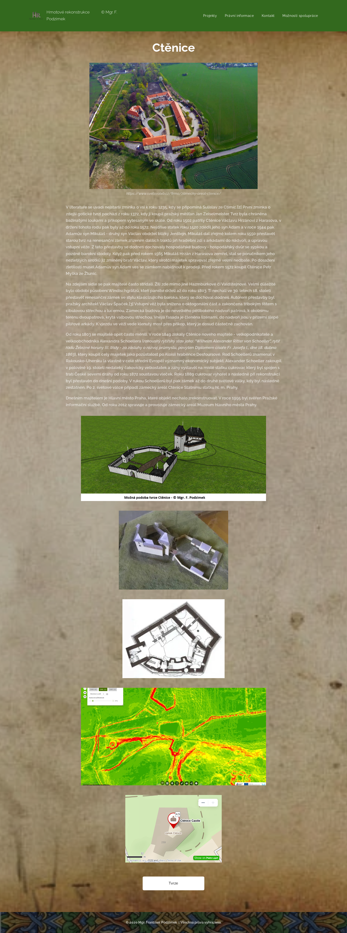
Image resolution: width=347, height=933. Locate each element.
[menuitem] (210, 16)
